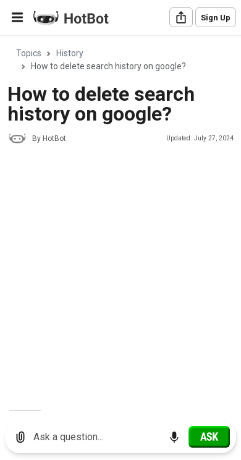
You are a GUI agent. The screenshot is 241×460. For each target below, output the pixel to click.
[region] (120, 224)
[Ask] (209, 436)
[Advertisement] (120, 278)
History (69, 53)
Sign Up (215, 17)
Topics (28, 53)
